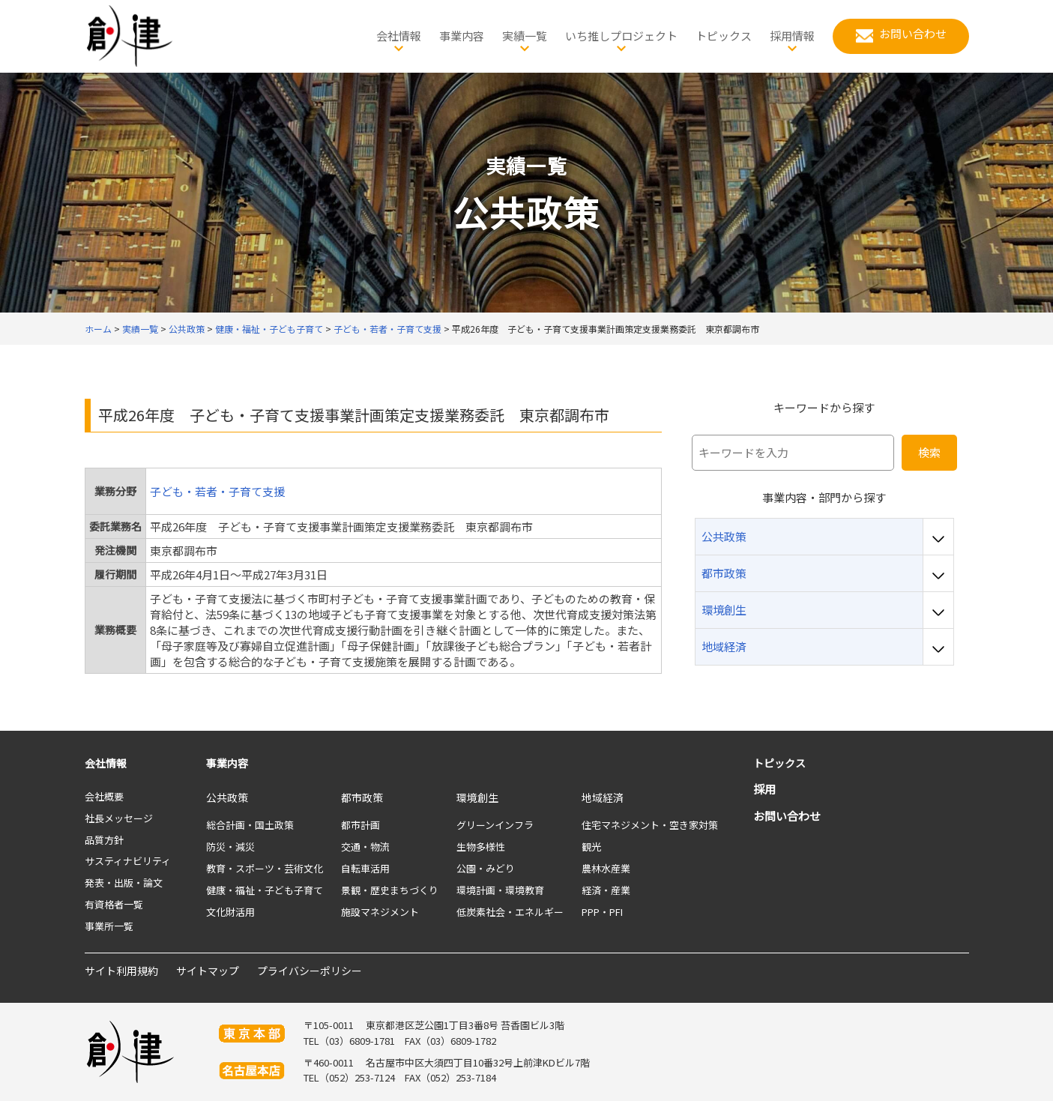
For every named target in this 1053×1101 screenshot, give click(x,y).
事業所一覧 (109, 926)
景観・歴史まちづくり (389, 890)
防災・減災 (230, 846)
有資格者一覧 (114, 904)
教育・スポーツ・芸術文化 (264, 868)
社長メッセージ (119, 818)
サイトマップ (207, 970)
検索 (929, 452)
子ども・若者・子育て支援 (217, 491)
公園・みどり (485, 868)
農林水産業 (606, 868)
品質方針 (104, 840)
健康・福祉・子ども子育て (264, 890)
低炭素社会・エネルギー (510, 912)
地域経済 (603, 797)
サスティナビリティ (128, 861)
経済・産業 (606, 890)
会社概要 (104, 796)
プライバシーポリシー (309, 970)
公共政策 (227, 797)
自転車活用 (365, 868)
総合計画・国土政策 (250, 825)
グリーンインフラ (495, 825)
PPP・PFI (602, 912)
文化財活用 (230, 912)
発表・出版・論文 (124, 882)
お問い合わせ (787, 816)
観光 (591, 846)
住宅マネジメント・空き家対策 (650, 825)
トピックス (779, 762)
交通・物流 (365, 846)
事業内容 (227, 762)
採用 (764, 789)
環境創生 (477, 797)
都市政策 (362, 797)
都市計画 (360, 825)
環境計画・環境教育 (500, 890)
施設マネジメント (380, 912)
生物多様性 (480, 846)
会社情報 (106, 762)
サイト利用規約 (121, 970)
